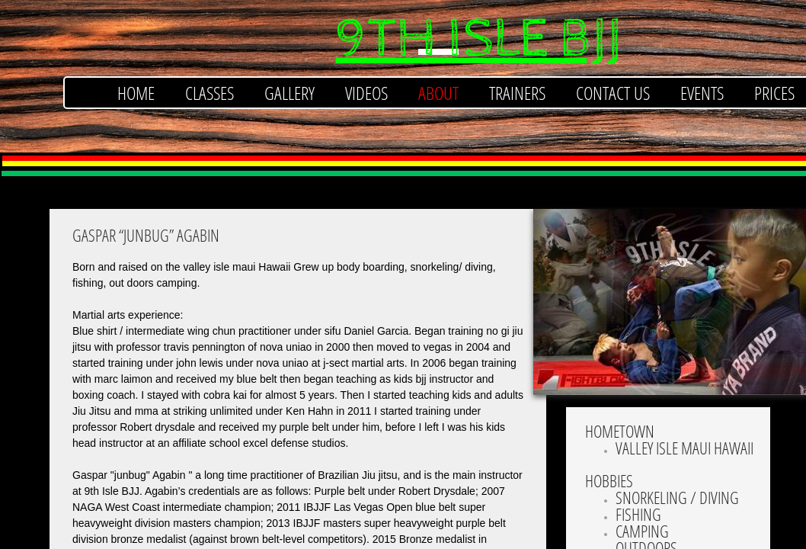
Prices (774, 92)
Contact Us (613, 92)
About (438, 92)
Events (702, 92)
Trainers (517, 92)
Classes (209, 92)
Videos (366, 92)
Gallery (289, 92)
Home (136, 92)
